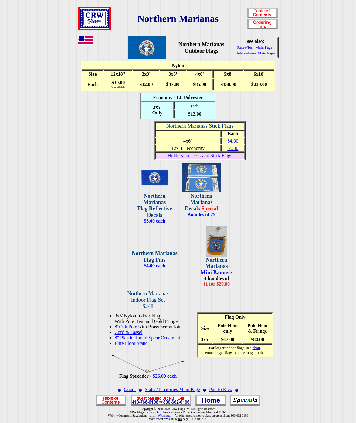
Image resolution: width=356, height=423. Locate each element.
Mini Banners (217, 272)
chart (256, 347)
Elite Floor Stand (131, 343)
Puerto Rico (220, 389)
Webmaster (164, 415)
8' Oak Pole (126, 326)
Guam (130, 389)
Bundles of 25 (201, 214)
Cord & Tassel (129, 332)
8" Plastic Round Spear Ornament (147, 337)
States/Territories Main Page (172, 389)
